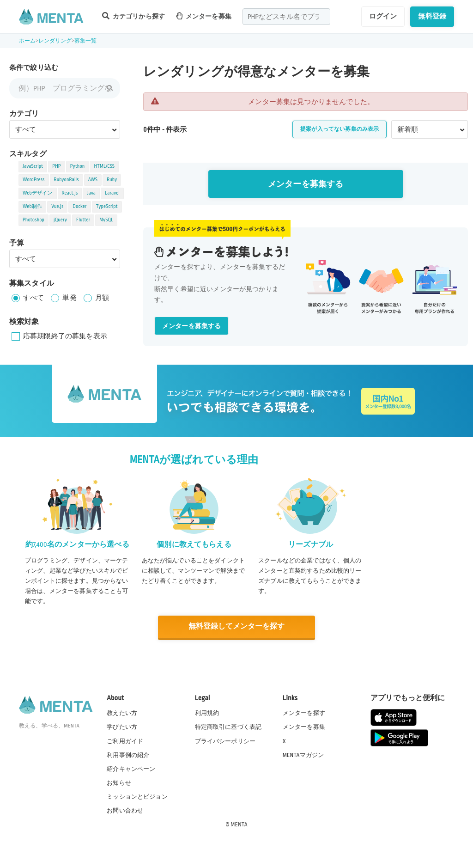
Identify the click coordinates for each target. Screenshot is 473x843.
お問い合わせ (125, 810)
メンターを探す (304, 712)
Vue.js (57, 206)
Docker (79, 206)
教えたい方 (122, 712)
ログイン (383, 16)
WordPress (34, 180)
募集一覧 (85, 41)
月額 (102, 297)
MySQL (106, 220)
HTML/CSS (104, 166)
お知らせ (119, 782)
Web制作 (32, 206)
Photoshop (33, 220)
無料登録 (432, 16)
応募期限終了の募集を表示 (65, 336)
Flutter (83, 220)
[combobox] (286, 16)
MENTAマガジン (303, 754)
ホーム (27, 41)
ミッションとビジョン (137, 796)
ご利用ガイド (125, 740)
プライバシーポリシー (225, 740)
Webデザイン (38, 193)
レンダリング (55, 41)
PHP (56, 166)
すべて (33, 297)
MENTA (239, 824)
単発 (69, 297)
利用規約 (207, 712)
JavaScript (33, 166)
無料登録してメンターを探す (236, 627)
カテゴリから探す (133, 16)
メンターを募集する (305, 184)
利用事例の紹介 (128, 754)
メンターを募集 (203, 16)
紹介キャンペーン (131, 768)
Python (77, 166)
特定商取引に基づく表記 (228, 726)
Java (91, 193)
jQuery (60, 220)
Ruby (112, 180)
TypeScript (107, 206)
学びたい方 (122, 726)
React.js (70, 193)
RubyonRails (66, 180)
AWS (93, 180)
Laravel (112, 193)
